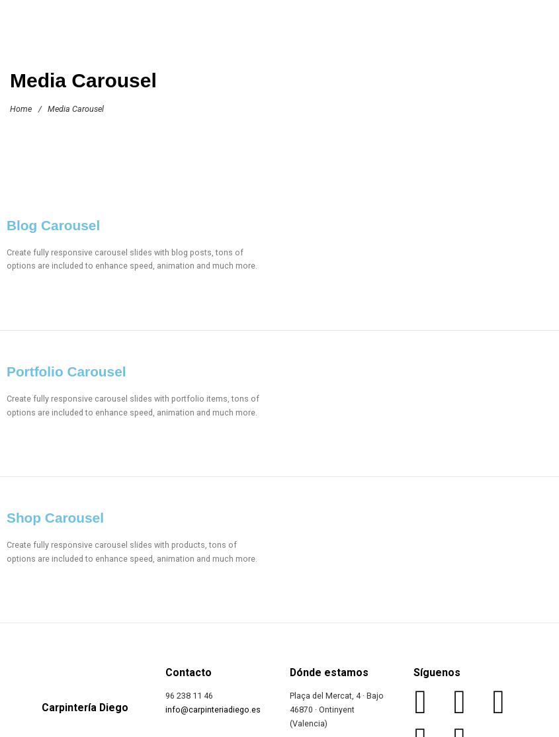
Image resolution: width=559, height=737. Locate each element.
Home (21, 109)
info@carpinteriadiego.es (213, 710)
